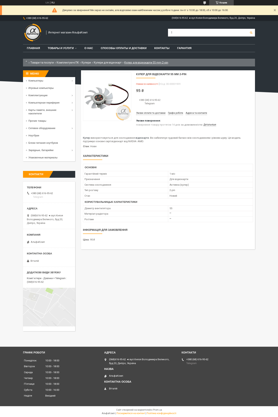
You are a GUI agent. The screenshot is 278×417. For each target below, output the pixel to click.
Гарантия (184, 48)
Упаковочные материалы (42, 157)
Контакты (161, 48)
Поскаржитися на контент (131, 413)
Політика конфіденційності (161, 413)
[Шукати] (251, 33)
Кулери (86, 62)
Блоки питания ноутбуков (43, 142)
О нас (88, 48)
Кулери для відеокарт (108, 62)
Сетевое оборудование (41, 128)
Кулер (86, 137)
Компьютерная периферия (44, 102)
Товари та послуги (42, 62)
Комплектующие (38, 95)
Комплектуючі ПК (68, 62)
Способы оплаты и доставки (124, 48)
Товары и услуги (61, 48)
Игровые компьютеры (41, 88)
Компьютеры (35, 80)
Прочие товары (37, 120)
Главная (33, 48)
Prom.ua (157, 410)
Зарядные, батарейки (41, 150)
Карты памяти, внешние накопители (42, 112)
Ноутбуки (33, 135)
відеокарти (142, 137)
